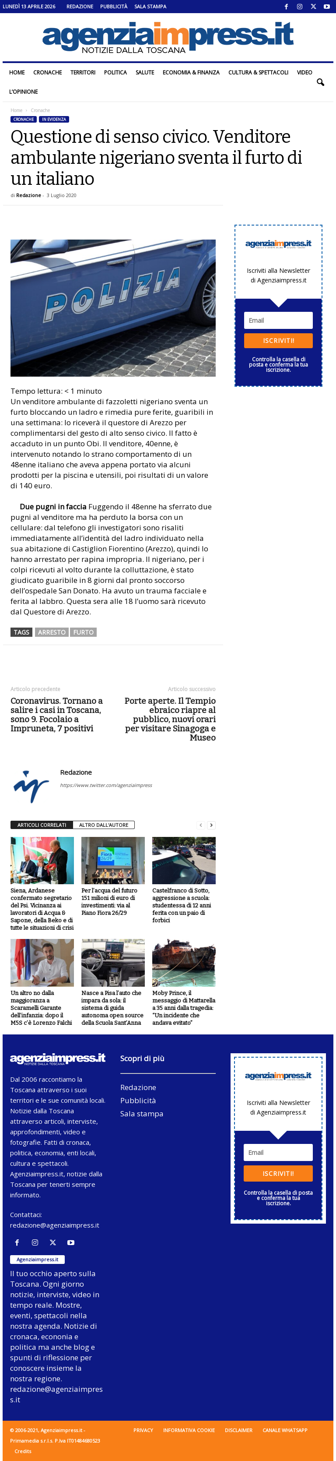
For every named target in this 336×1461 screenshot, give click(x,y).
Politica (115, 72)
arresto (52, 632)
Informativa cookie (189, 1430)
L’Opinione (23, 91)
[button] (320, 82)
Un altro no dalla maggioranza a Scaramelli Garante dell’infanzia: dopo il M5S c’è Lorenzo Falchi (41, 1008)
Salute (145, 72)
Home (16, 72)
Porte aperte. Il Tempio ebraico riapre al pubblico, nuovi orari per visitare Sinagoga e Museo (170, 719)
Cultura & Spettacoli (258, 72)
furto (83, 632)
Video (304, 72)
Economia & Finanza (191, 72)
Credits (22, 1451)
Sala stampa (150, 6)
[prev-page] (200, 825)
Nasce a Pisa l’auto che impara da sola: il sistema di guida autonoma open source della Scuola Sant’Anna (112, 1008)
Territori (82, 72)
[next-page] (211, 825)
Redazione (79, 6)
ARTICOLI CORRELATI (42, 825)
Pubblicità (113, 6)
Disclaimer (238, 1430)
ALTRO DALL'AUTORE (103, 825)
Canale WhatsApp (285, 1430)
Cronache (47, 72)
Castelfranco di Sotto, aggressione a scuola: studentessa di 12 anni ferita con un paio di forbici (181, 905)
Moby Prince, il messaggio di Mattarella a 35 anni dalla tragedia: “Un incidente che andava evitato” (183, 1008)
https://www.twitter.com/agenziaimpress (106, 785)
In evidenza (54, 119)
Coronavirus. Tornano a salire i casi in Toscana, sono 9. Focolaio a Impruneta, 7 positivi (56, 714)
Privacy (143, 1430)
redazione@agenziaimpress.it (54, 1225)
